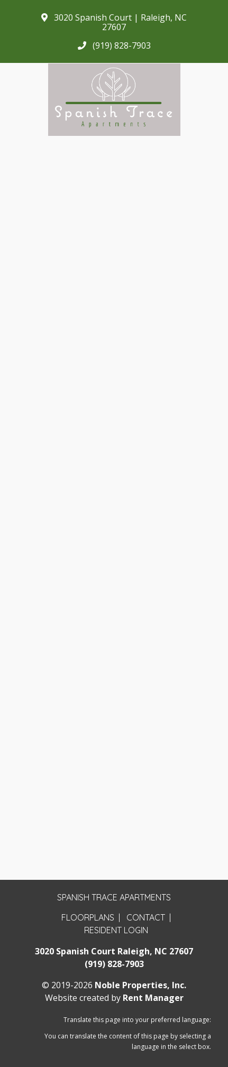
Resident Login (116, 930)
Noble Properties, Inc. (140, 985)
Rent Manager (153, 998)
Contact (145, 917)
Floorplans (87, 917)
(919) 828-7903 (114, 964)
